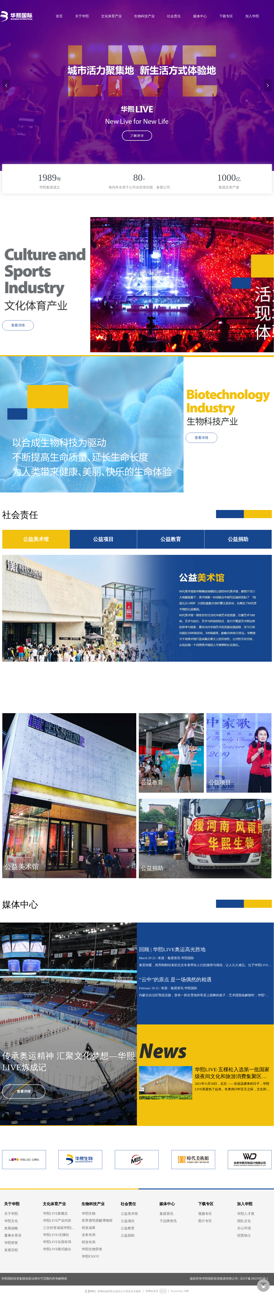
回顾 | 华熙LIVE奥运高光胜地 (172, 949)
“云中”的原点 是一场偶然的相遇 (175, 979)
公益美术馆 (36, 539)
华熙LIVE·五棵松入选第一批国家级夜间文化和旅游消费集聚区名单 (232, 1073)
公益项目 (103, 539)
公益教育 (170, 539)
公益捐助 (238, 539)
